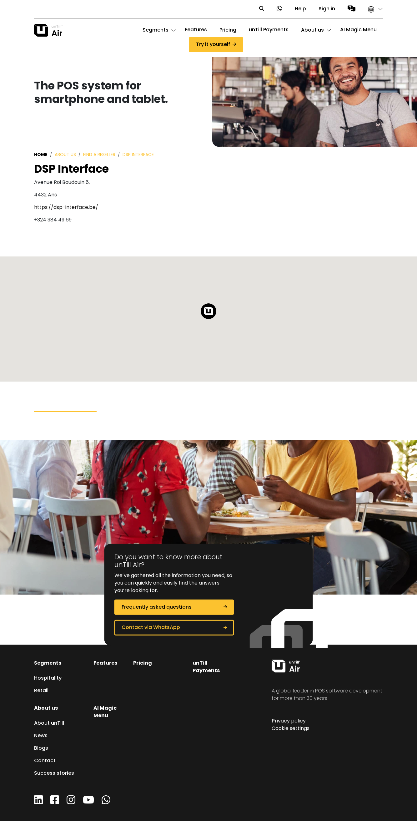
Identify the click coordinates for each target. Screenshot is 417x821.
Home (41, 155)
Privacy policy (289, 721)
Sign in (327, 9)
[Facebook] (54, 802)
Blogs (41, 748)
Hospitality (48, 678)
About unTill (49, 723)
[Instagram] (71, 802)
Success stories (54, 773)
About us (65, 155)
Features (196, 30)
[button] (372, 9)
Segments (47, 663)
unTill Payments (269, 30)
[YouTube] (88, 802)
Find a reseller (99, 155)
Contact (45, 761)
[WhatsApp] (106, 802)
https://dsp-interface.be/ (66, 208)
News (41, 736)
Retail (41, 691)
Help (300, 9)
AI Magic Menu (358, 30)
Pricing (142, 663)
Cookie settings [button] (290, 729)
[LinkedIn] (38, 802)
